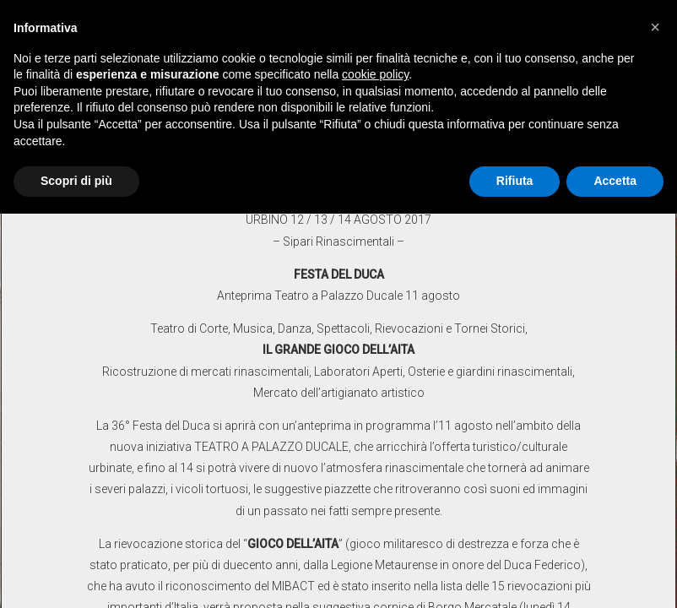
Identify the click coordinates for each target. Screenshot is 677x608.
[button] (655, 27)
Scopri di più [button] (76, 180)
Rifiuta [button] (514, 180)
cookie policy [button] (375, 74)
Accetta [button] (614, 180)
